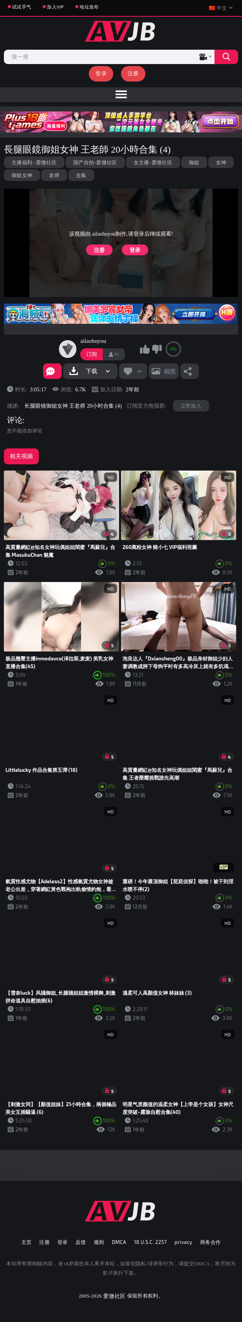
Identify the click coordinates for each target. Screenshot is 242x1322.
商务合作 (210, 1242)
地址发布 (89, 6)
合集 (81, 175)
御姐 (194, 162)
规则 (99, 1242)
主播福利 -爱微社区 (34, 162)
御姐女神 (22, 175)
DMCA (119, 1242)
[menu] (121, 94)
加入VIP (55, 6)
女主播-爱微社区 (153, 162)
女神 (221, 162)
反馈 (81, 1242)
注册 (133, 73)
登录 (101, 73)
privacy (183, 1242)
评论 (14, 420)
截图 (170, 371)
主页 (26, 1242)
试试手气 (21, 6)
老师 (54, 175)
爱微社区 (114, 1295)
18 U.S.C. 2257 (150, 1242)
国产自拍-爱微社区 (95, 162)
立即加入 (191, 406)
